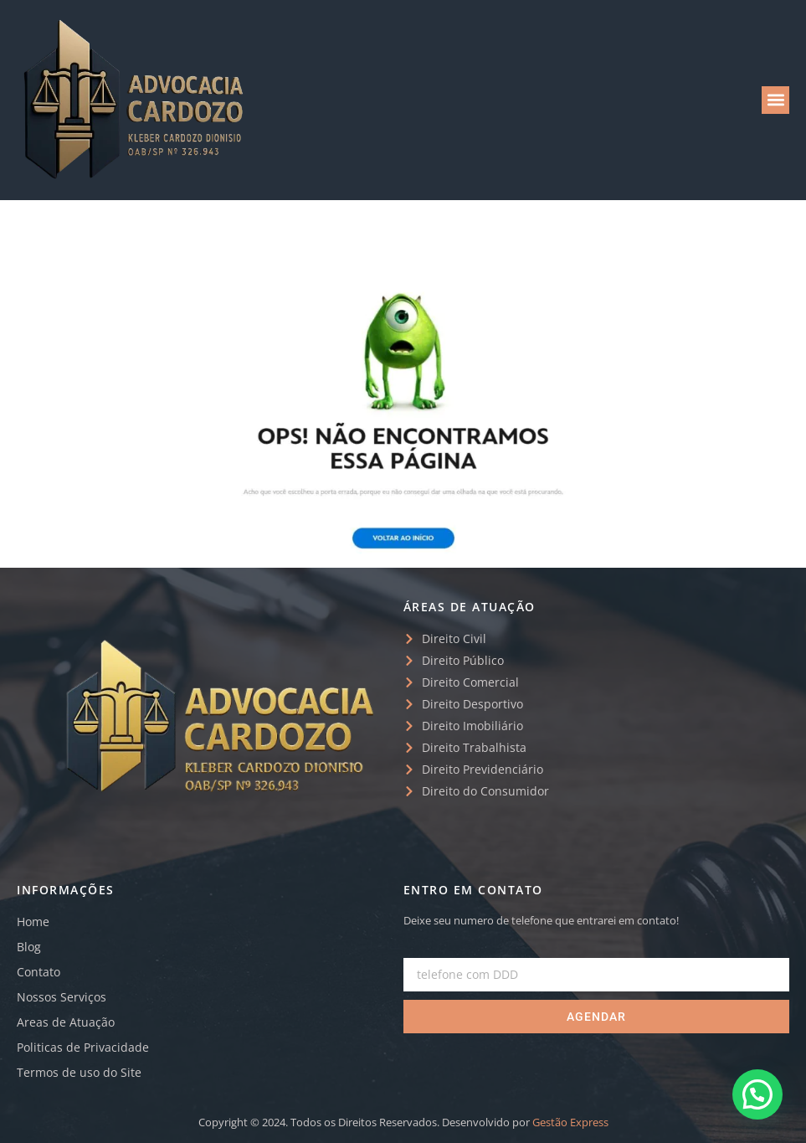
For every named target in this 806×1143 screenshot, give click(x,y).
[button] (775, 100)
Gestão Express (570, 1122)
